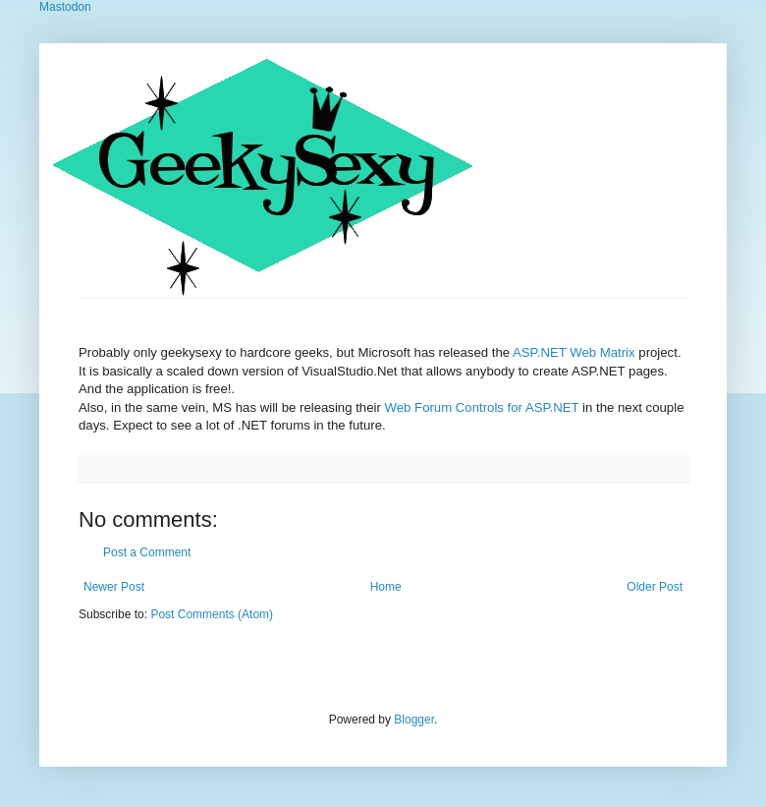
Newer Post (113, 587)
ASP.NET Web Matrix (574, 352)
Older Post (655, 587)
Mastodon (65, 7)
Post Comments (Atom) (211, 614)
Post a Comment (147, 552)
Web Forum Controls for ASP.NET (484, 407)
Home (386, 587)
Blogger (414, 719)
